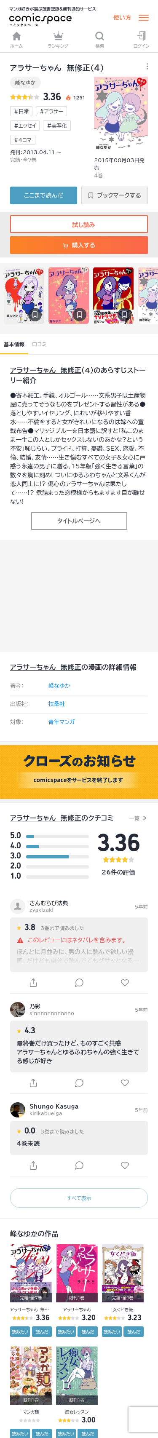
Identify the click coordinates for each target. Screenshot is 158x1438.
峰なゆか (25, 82)
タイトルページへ (79, 521)
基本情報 (14, 344)
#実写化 (57, 125)
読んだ (41, 1332)
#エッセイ (25, 125)
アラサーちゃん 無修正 (45, 370)
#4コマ (23, 139)
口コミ (39, 344)
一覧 (134, 818)
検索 (99, 39)
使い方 (122, 18)
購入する (79, 245)
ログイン (142, 39)
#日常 (21, 111)
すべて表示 (79, 1197)
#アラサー (51, 111)
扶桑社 (56, 704)
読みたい (20, 1332)
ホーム (16, 39)
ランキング (58, 39)
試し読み (79, 225)
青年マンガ (61, 722)
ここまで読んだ (43, 195)
